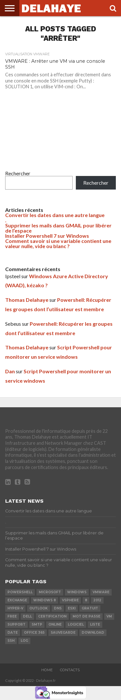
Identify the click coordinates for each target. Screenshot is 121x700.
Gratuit (90, 608)
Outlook (38, 608)
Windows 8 (44, 600)
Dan (10, 371)
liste (95, 624)
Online (55, 624)
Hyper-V (15, 608)
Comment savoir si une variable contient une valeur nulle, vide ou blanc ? (58, 243)
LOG (24, 641)
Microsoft (50, 592)
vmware (101, 592)
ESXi (72, 608)
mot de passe (86, 616)
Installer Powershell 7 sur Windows (47, 236)
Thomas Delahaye (26, 300)
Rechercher (17, 173)
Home (47, 670)
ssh (11, 641)
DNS (58, 608)
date (12, 632)
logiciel (76, 624)
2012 (97, 600)
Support (16, 624)
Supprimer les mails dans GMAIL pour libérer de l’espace (58, 228)
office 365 (34, 632)
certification (52, 616)
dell (27, 616)
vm (109, 616)
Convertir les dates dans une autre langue (55, 215)
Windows (76, 592)
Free (12, 616)
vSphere (70, 600)
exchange (17, 600)
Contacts (70, 670)
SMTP (37, 624)
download (93, 632)
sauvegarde (63, 632)
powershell (20, 592)
